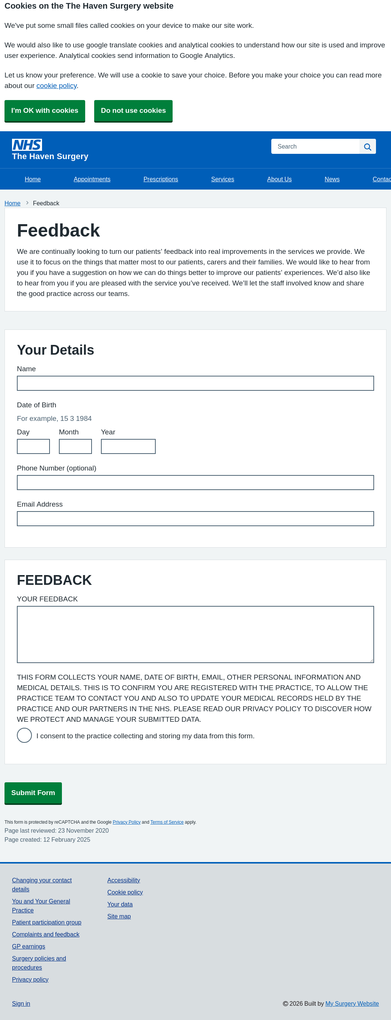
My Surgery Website (352, 1003)
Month (69, 432)
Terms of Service (167, 822)
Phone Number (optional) (56, 468)
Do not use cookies (133, 110)
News (332, 179)
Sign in (21, 1003)
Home (33, 179)
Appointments (92, 179)
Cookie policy (125, 892)
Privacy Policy (126, 822)
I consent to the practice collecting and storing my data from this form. (145, 735)
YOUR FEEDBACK (47, 599)
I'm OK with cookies (44, 110)
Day (23, 432)
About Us (279, 179)
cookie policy (56, 85)
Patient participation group (46, 922)
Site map (119, 916)
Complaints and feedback (46, 934)
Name (26, 368)
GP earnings (28, 946)
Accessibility (123, 880)
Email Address (40, 504)
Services (222, 179)
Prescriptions (160, 179)
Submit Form (33, 792)
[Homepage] (137, 150)
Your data (119, 904)
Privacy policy (30, 979)
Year (108, 432)
